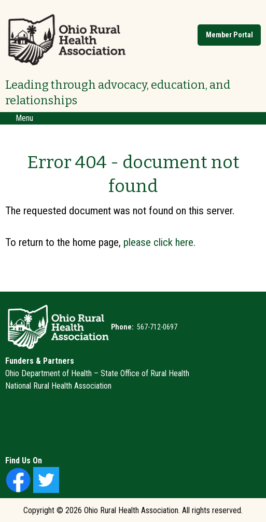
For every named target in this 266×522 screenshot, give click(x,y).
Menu (19, 118)
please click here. (159, 242)
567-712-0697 (156, 327)
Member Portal (229, 35)
